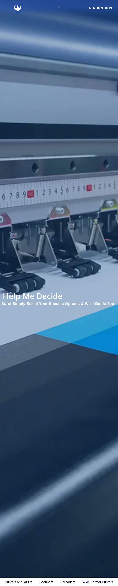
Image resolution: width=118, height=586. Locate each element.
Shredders (67, 582)
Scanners (46, 582)
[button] (59, 7)
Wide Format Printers (97, 582)
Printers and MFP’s (19, 582)
